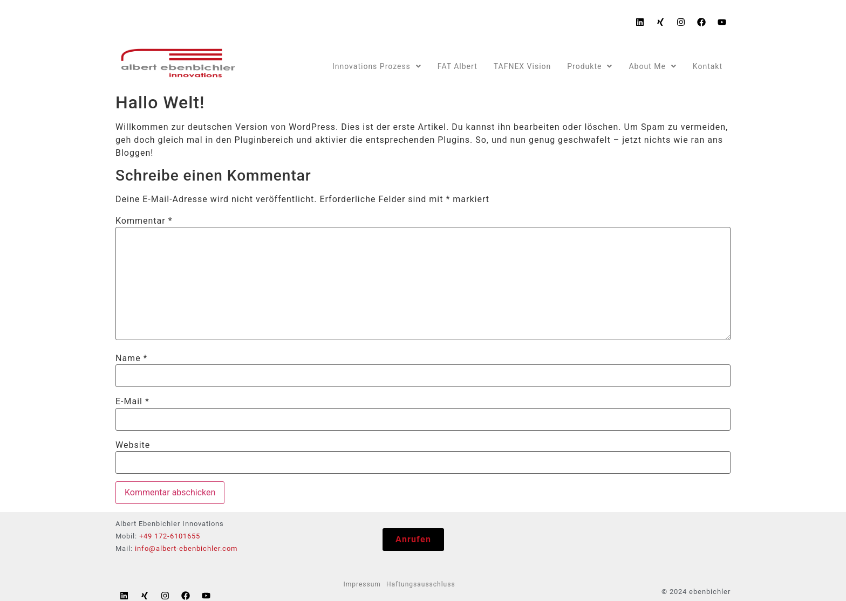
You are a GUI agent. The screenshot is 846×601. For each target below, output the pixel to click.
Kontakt (707, 66)
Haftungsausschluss (420, 584)
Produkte (589, 66)
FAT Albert (457, 66)
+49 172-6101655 (169, 536)
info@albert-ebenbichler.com (186, 548)
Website (132, 445)
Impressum (362, 584)
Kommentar (144, 221)
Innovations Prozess (376, 66)
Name (131, 358)
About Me (652, 66)
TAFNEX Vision (522, 66)
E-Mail (132, 401)
